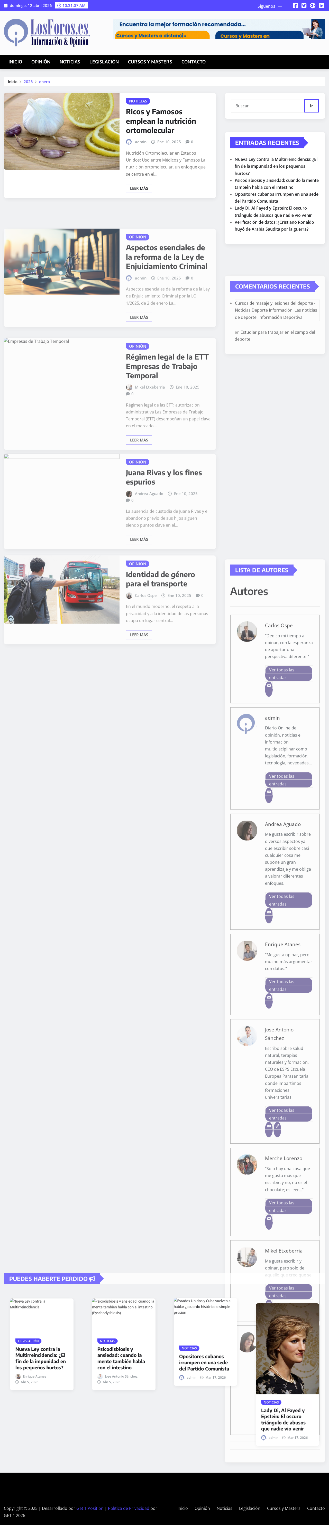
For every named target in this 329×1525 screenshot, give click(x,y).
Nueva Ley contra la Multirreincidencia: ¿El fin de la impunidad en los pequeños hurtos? (276, 197)
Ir (311, 113)
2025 (28, 84)
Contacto (193, 61)
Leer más (139, 217)
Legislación (104, 61)
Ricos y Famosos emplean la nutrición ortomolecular (161, 149)
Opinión (40, 61)
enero (44, 84)
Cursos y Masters (150, 61)
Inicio (15, 61)
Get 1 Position (90, 1508)
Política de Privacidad (128, 1508)
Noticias (70, 61)
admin (141, 170)
